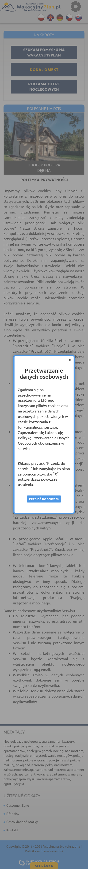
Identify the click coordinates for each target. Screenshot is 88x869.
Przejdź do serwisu (44, 499)
